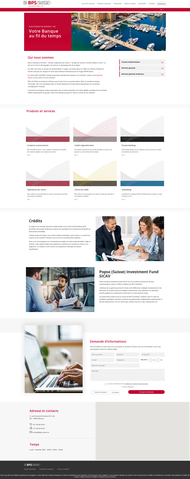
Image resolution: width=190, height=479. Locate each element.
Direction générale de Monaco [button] (142, 74)
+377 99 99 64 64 (37, 425)
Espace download (30, 469)
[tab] (142, 62)
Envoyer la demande (146, 392)
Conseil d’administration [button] (142, 62)
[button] (73, 32)
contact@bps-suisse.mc (39, 432)
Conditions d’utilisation (46, 469)
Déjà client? (144, 359)
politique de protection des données (136, 384)
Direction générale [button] (142, 68)
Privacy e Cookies (63, 469)
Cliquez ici (83, 477)
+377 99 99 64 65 (37, 428)
